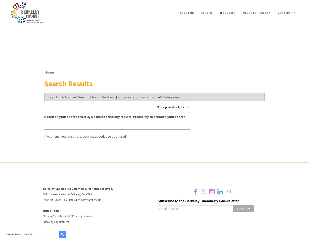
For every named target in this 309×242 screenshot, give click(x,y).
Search (53, 97)
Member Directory (256, 12)
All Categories (168, 97)
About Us (187, 12)
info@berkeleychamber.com (85, 200)
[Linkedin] (220, 191)
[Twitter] (204, 191)
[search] (30, 234)
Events (206, 12)
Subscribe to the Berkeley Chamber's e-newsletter (198, 201)
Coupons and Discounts (136, 97)
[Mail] (228, 191)
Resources (227, 12)
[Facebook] (196, 191)
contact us (90, 136)
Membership (286, 12)
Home (49, 72)
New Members (103, 97)
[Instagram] (212, 191)
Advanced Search (75, 97)
